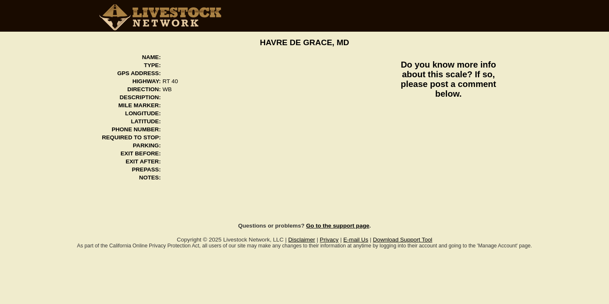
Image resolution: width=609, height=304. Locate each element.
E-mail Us (355, 239)
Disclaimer (301, 239)
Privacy (329, 239)
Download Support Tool (402, 239)
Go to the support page (338, 226)
